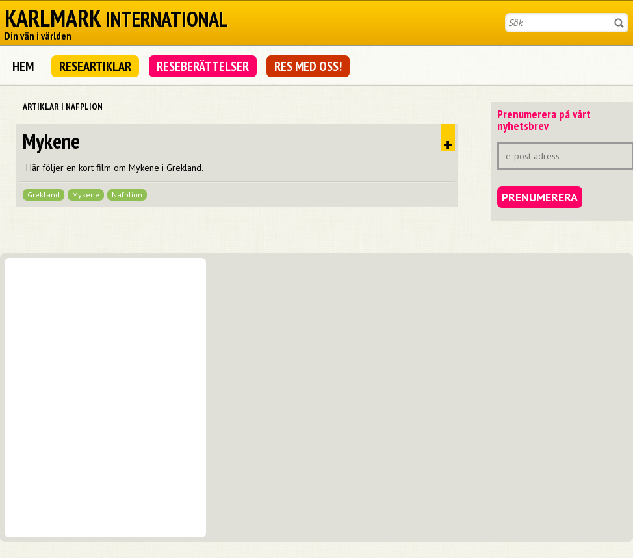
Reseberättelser (203, 66)
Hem (23, 66)
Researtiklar (95, 66)
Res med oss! (308, 66)
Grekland (43, 194)
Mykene (51, 141)
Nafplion (127, 194)
